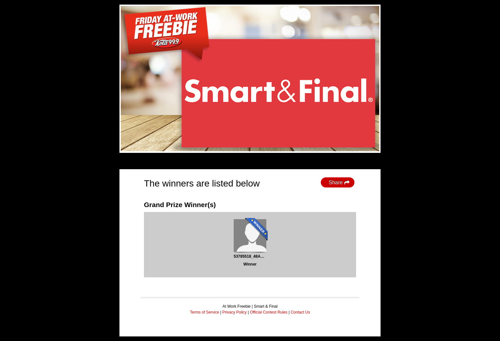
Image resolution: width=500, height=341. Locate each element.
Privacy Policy (234, 312)
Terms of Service (204, 312)
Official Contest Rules (269, 312)
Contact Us (300, 312)
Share (339, 183)
